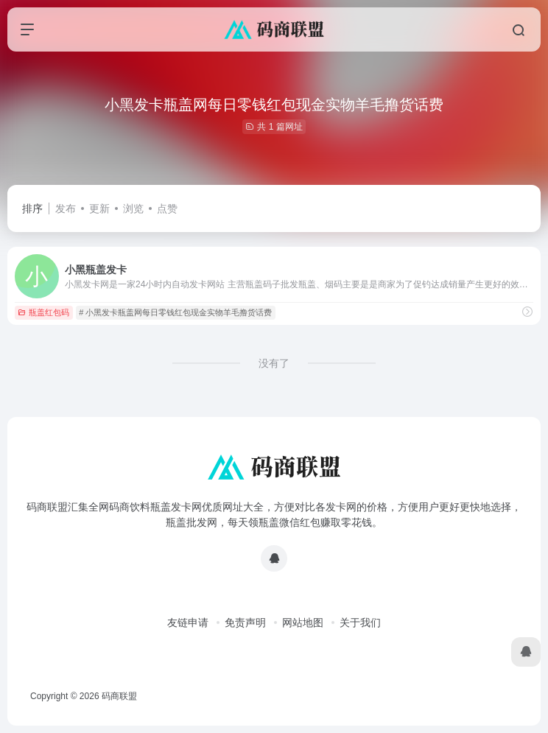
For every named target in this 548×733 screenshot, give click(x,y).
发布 (65, 208)
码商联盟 (119, 696)
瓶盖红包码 (43, 312)
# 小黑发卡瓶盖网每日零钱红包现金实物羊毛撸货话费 (175, 312)
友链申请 (187, 622)
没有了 (274, 363)
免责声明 (245, 622)
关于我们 (360, 622)
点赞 (167, 208)
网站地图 (302, 622)
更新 (99, 208)
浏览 (133, 208)
